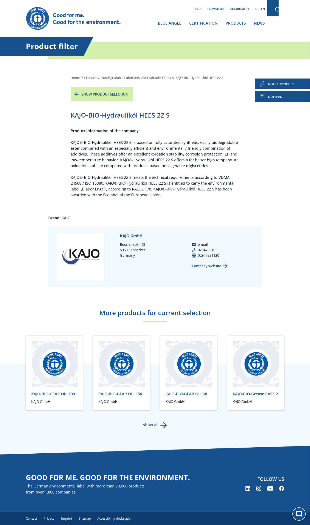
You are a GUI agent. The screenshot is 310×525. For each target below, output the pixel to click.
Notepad (275, 97)
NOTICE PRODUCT (281, 84)
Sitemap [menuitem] (85, 518)
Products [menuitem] (236, 23)
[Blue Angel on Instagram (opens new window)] (258, 488)
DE (257, 9)
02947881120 (208, 255)
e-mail (203, 244)
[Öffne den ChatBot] (299, 514)
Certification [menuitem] (203, 23)
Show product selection (105, 94)
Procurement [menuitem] (239, 9)
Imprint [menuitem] (67, 518)
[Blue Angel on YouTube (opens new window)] (270, 488)
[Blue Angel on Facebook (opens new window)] (281, 488)
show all (150, 424)
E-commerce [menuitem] (215, 9)
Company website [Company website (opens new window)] (206, 266)
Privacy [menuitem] (49, 518)
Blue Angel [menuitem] (169, 23)
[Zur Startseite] (77, 18)
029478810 (206, 250)
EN (263, 9)
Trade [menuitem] (197, 9)
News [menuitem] (259, 23)
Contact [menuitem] (31, 518)
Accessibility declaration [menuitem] (116, 518)
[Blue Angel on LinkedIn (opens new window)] (247, 488)
